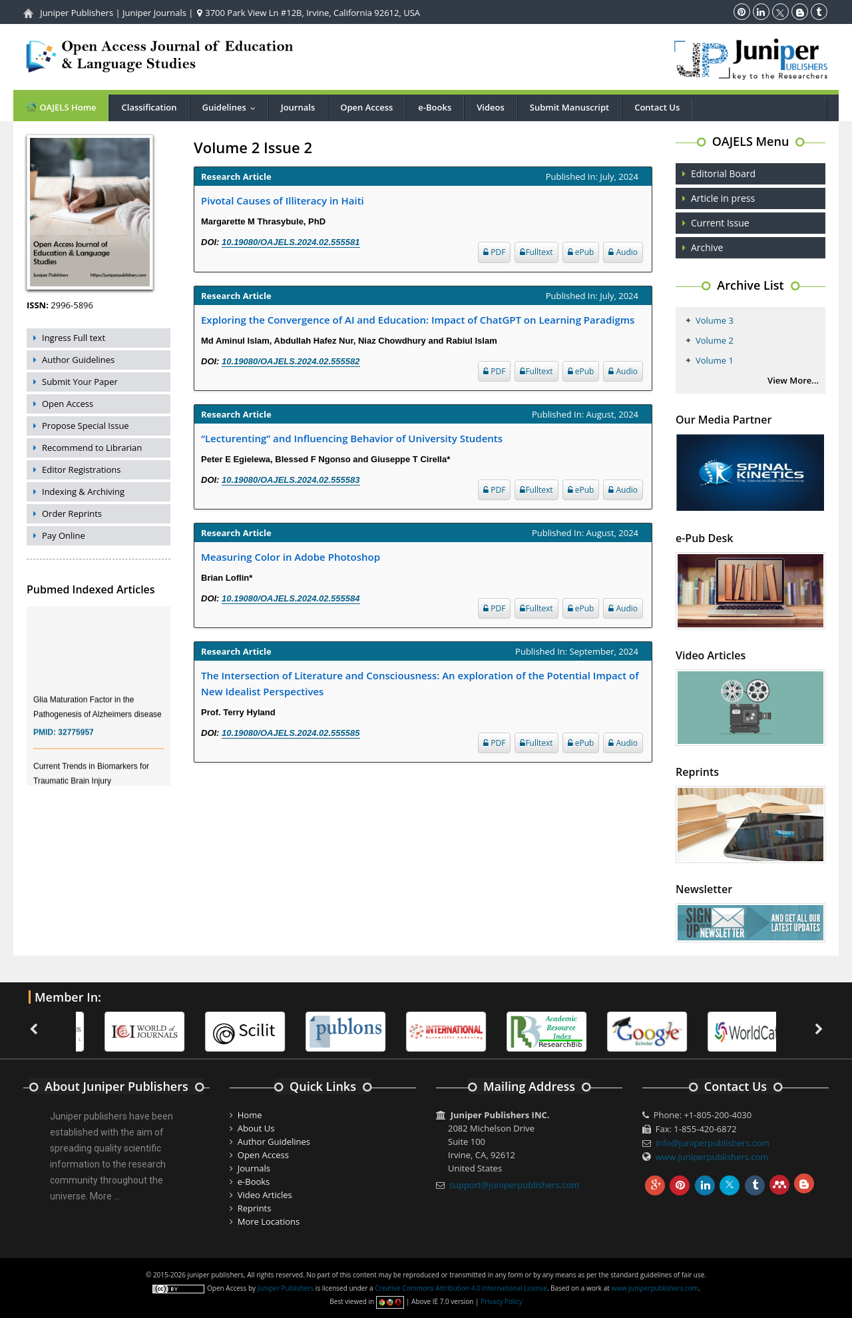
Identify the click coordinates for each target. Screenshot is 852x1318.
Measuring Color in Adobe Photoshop (290, 556)
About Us (256, 1128)
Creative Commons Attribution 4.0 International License (460, 1288)
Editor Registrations (81, 470)
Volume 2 (715, 340)
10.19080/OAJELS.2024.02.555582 (290, 361)
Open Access (366, 107)
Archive (707, 247)
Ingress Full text (73, 338)
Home (250, 1115)
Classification (149, 107)
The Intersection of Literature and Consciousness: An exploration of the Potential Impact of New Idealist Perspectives (420, 683)
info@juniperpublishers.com (712, 1143)
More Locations (269, 1221)
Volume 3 (715, 320)
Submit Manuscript (569, 107)
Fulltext (536, 252)
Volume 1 (715, 360)
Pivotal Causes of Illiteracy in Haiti (282, 200)
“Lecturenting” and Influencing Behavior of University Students (352, 438)
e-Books (434, 107)
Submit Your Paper (80, 382)
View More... (793, 380)
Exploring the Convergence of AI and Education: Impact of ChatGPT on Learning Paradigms (417, 319)
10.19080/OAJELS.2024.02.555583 (290, 480)
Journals (298, 107)
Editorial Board (723, 173)
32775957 (75, 741)
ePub (581, 252)
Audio (623, 252)
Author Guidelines (78, 360)
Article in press (723, 198)
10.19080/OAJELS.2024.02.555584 (290, 598)
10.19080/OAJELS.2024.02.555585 (290, 733)
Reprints (255, 1208)
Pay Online (63, 535)
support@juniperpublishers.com (514, 1185)
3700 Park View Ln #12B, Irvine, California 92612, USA (308, 13)
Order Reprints (72, 513)
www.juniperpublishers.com (712, 1157)
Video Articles (265, 1195)
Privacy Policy (501, 1301)
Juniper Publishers (76, 13)
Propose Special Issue (85, 426)
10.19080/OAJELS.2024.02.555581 (290, 242)
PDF (494, 252)
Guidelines (232, 107)
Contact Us (657, 107)
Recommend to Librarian (92, 448)
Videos (491, 107)
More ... (105, 1196)
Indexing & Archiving (83, 491)
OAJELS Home (61, 107)
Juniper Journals (154, 13)
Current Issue (720, 222)
